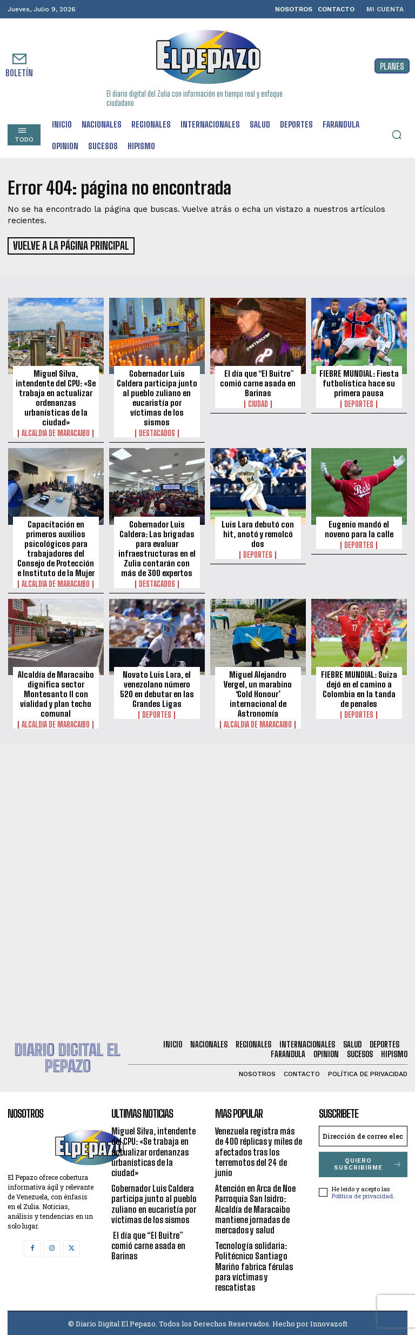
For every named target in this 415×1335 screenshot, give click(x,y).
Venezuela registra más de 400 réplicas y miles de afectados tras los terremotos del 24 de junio (258, 1150)
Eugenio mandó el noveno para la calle (359, 527)
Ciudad (258, 402)
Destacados (157, 432)
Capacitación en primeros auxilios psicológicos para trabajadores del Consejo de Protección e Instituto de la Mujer (56, 546)
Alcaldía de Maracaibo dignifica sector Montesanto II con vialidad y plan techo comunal (56, 692)
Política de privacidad (362, 1194)
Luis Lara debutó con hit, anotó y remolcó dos (258, 531)
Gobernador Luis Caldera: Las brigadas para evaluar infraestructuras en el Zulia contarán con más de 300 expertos (157, 546)
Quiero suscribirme (368, 1163)
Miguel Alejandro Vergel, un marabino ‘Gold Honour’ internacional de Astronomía (258, 692)
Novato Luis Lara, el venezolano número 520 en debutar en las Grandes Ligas (157, 687)
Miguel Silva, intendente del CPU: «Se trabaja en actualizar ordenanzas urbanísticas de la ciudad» (56, 396)
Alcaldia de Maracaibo (56, 432)
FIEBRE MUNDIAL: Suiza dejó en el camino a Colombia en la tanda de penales (359, 687)
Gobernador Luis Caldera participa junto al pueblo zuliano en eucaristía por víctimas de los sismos (157, 396)
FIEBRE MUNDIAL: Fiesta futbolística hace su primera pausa (359, 381)
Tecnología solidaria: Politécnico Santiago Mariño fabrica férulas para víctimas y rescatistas (254, 1265)
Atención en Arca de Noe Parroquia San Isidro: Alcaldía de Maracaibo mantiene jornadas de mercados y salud (255, 1207)
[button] (396, 134)
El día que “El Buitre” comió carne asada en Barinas (258, 381)
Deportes (358, 402)
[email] (363, 1134)
